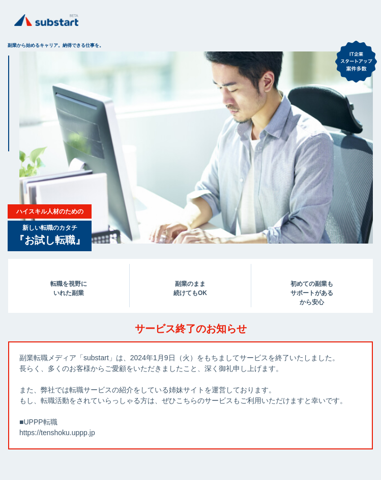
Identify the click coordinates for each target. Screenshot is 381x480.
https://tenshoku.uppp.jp (57, 433)
